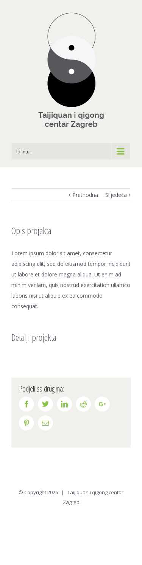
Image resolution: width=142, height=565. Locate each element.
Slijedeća (116, 194)
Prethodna (85, 194)
